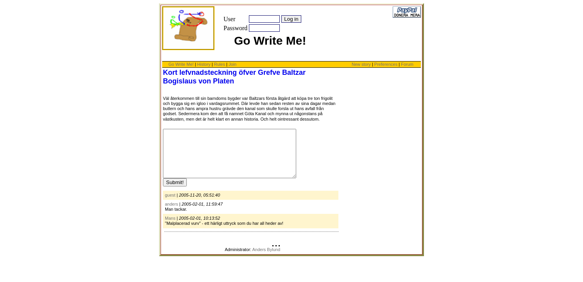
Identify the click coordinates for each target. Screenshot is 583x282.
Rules (219, 64)
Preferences (386, 64)
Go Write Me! (181, 64)
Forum (407, 64)
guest (170, 204)
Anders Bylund (266, 259)
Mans (170, 227)
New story (361, 64)
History (204, 64)
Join (232, 64)
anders (171, 213)
